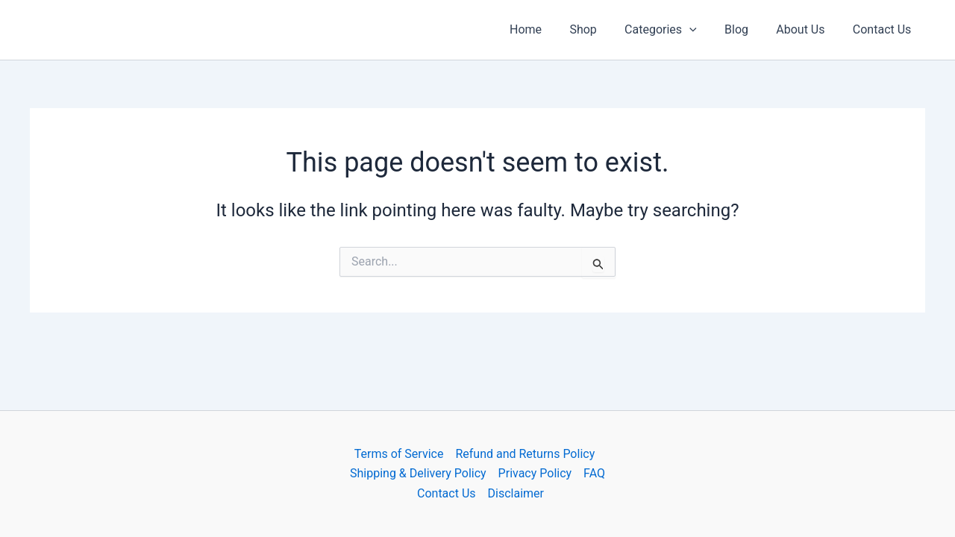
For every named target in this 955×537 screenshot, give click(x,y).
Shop (600, 29)
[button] (703, 30)
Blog (746, 29)
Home (547, 29)
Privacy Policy (535, 473)
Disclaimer (516, 493)
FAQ (594, 473)
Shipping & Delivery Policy (418, 473)
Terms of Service (399, 454)
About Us (806, 29)
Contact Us (883, 29)
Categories (675, 30)
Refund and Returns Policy (525, 454)
